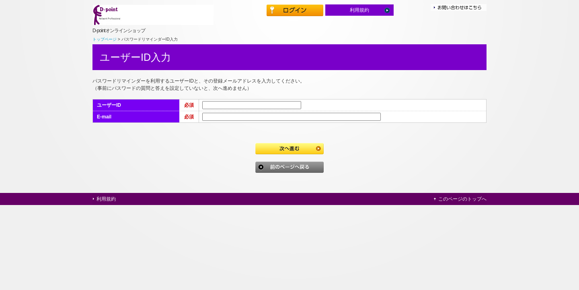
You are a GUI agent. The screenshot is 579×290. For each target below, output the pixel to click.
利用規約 (359, 10)
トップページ (104, 39)
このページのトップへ (462, 199)
